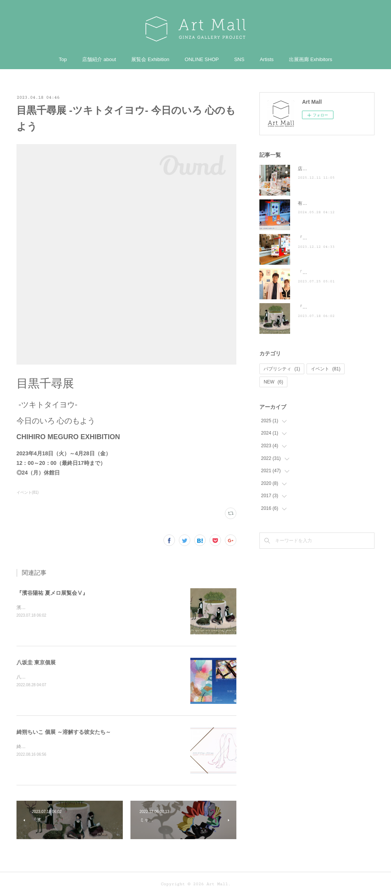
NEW (273, 382)
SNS (239, 59)
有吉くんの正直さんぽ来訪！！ (330, 203)
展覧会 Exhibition (150, 59)
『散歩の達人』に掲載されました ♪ (336, 238)
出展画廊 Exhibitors (310, 59)
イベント (325, 369)
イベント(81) (27, 492)
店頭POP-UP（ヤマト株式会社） (332, 168)
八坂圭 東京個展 (36, 662)
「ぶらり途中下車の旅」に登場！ (332, 272)
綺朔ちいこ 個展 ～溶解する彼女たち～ (63, 732)
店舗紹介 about (99, 59)
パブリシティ (282, 369)
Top (63, 59)
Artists (267, 59)
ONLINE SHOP (202, 59)
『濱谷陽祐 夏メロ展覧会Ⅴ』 (52, 593)
